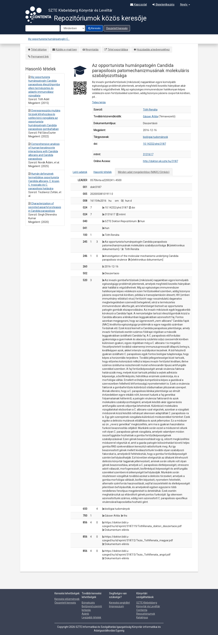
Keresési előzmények (66, 598)
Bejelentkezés (163, 4)
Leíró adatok (80, 172)
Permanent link (40, 56)
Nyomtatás (92, 49)
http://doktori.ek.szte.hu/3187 (160, 161)
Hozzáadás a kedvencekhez (153, 49)
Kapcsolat (138, 4)
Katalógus (142, 617)
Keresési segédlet (119, 602)
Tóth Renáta (150, 109)
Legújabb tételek (91, 617)
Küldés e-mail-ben (66, 49)
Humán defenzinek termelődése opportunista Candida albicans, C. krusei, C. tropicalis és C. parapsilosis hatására (44, 181)
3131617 (148, 154)
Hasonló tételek (103, 172)
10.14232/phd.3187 (154, 143)
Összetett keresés (117, 28)
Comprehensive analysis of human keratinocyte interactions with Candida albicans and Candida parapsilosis (44, 151)
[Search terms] (42, 28)
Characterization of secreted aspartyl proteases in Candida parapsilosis (44, 207)
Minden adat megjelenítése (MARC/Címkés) (143, 172)
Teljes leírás (99, 102)
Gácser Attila (150, 116)
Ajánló (85, 613)
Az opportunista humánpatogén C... (49, 39)
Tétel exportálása (118, 49)
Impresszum (116, 606)
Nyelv (185, 4)
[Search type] (73, 28)
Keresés (94, 28)
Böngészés (88, 602)
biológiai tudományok (155, 136)
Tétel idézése (39, 49)
